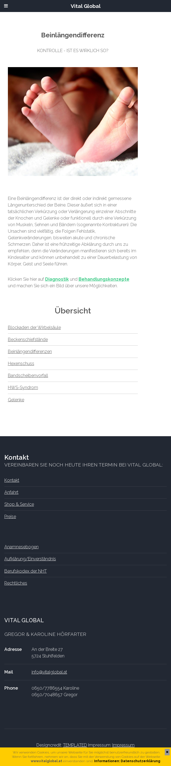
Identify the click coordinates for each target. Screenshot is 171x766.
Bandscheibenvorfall (28, 375)
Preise (10, 516)
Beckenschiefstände (28, 339)
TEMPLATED (75, 745)
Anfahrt (11, 492)
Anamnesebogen (21, 546)
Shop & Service (19, 504)
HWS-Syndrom (23, 387)
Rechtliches (15, 583)
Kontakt (11, 480)
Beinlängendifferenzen (30, 351)
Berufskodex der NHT (25, 571)
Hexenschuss (21, 363)
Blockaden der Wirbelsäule (34, 327)
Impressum (123, 745)
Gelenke (16, 399)
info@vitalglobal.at (49, 672)
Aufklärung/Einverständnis (30, 558)
